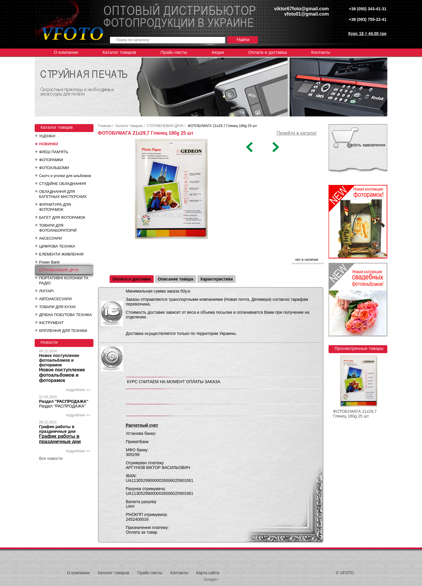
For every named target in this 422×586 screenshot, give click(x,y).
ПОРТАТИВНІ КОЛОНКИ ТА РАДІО (63, 280)
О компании (66, 52)
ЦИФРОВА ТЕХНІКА (57, 246)
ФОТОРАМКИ (51, 160)
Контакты (320, 52)
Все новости (51, 458)
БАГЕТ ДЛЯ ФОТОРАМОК (62, 217)
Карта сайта (207, 572)
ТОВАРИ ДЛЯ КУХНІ (57, 307)
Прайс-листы (173, 52)
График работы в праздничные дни (57, 429)
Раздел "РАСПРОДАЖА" (63, 401)
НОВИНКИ (48, 144)
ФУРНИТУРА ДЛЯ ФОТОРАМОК (55, 207)
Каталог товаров (119, 52)
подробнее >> (78, 390)
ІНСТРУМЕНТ (51, 322)
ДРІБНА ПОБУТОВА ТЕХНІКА (65, 315)
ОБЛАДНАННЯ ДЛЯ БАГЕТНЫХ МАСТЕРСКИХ (63, 194)
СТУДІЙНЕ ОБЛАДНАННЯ (62, 183)
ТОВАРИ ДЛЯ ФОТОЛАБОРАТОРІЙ (58, 228)
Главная (104, 126)
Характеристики (216, 279)
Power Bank (49, 262)
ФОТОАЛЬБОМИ (54, 168)
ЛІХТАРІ (46, 291)
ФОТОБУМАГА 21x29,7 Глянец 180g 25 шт (355, 413)
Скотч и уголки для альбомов (65, 175)
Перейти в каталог (297, 133)
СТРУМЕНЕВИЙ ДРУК (59, 270)
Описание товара (175, 279)
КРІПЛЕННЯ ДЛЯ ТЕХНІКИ (63, 330)
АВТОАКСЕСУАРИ (55, 299)
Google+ (211, 579)
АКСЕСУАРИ (50, 238)
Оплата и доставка (267, 52)
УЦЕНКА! (47, 136)
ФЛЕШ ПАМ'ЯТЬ (53, 152)
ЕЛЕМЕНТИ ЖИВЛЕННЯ (61, 254)
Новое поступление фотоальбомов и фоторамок (59, 360)
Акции (218, 52)
